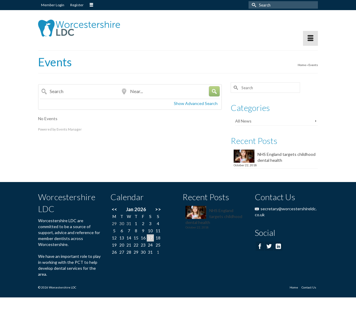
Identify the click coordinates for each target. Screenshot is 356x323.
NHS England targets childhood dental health (286, 157)
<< (114, 209)
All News (243, 120)
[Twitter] (269, 246)
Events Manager (69, 129)
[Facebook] (260, 246)
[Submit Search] (253, 5)
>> (158, 209)
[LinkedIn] (278, 246)
